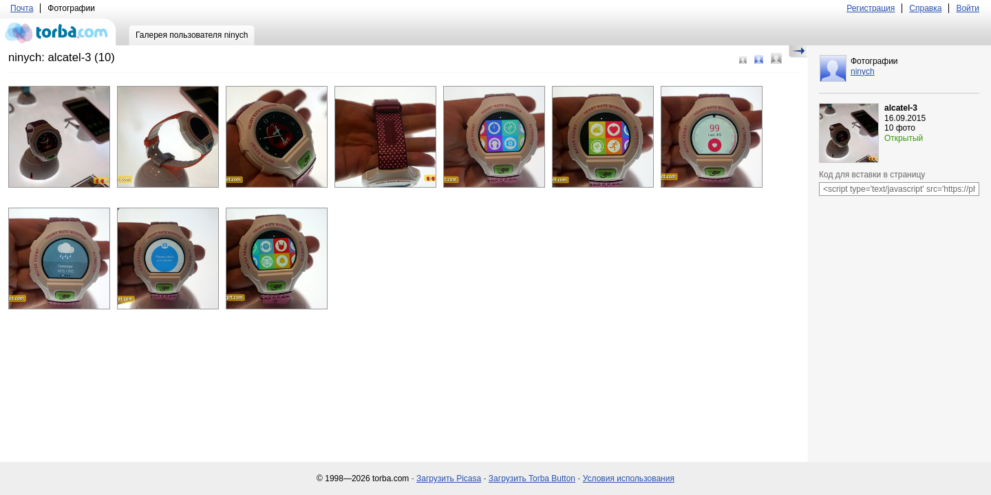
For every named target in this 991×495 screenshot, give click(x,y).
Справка (925, 8)
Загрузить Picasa (448, 478)
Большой (776, 58)
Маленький (743, 60)
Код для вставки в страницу (872, 174)
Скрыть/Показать (798, 51)
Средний (758, 59)
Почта (21, 8)
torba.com (58, 31)
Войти (967, 8)
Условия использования (628, 478)
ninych (863, 71)
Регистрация (870, 8)
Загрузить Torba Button (532, 478)
